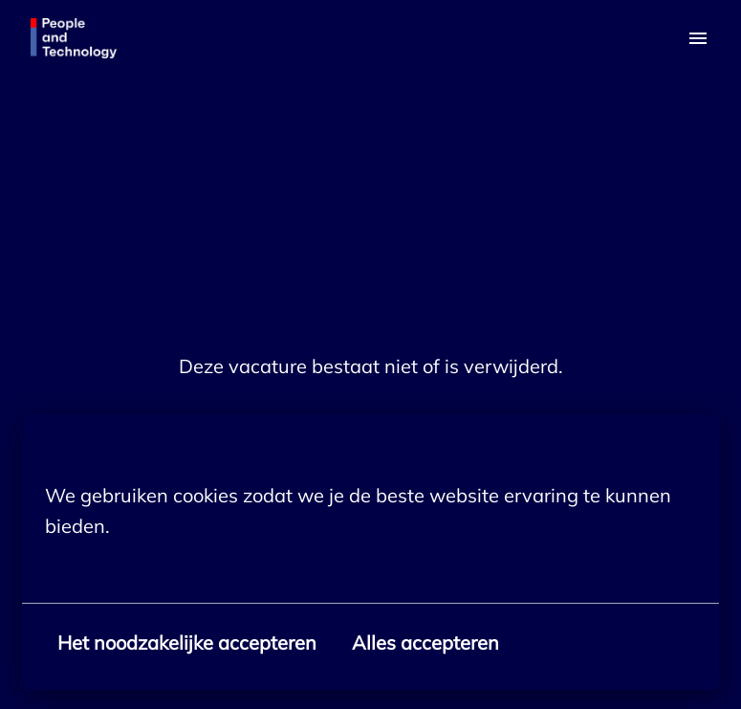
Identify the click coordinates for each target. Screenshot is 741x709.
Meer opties (107, 568)
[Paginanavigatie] (698, 38)
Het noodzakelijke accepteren (186, 642)
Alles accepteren (425, 642)
